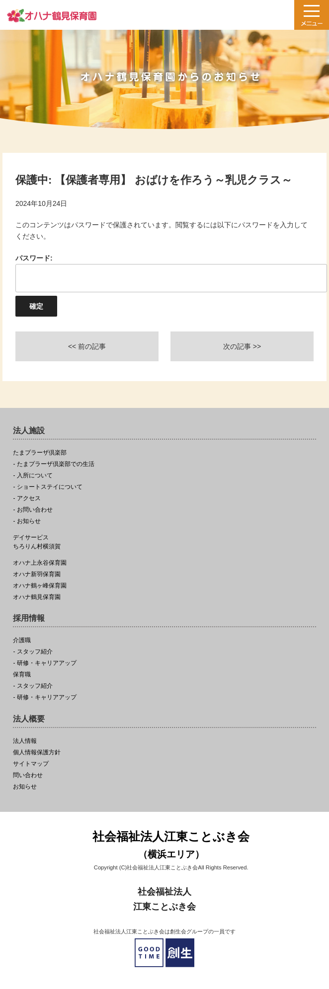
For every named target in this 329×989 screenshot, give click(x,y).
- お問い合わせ (32, 510)
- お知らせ (26, 521)
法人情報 (25, 741)
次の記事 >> (242, 346)
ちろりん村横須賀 (164, 541)
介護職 (22, 640)
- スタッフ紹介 (32, 652)
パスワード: (164, 273)
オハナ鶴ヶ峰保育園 (40, 586)
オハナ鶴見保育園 (37, 597)
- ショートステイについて (47, 487)
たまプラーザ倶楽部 (40, 453)
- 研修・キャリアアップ (44, 663)
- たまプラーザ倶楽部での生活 (53, 464)
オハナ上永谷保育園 (40, 563)
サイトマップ (31, 764)
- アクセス (26, 498)
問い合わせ (28, 775)
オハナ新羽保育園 (37, 574)
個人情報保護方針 (37, 752)
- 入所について (32, 475)
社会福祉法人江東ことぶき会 (171, 846)
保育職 (22, 674)
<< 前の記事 (87, 346)
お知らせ (25, 787)
